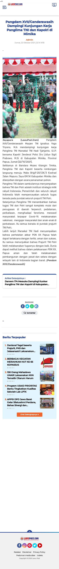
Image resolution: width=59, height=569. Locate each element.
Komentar (29, 313)
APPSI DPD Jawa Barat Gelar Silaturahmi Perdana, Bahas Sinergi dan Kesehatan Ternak (21, 402)
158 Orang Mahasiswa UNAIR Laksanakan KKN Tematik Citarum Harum (20, 375)
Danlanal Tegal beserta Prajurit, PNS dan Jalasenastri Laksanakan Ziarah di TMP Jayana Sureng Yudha (20, 348)
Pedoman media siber (25, 555)
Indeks (40, 555)
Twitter (36, 546)
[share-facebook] (23, 306)
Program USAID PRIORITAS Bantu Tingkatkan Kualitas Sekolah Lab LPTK (22, 388)
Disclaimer (26, 552)
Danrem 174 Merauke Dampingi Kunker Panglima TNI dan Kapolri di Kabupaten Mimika (26, 283)
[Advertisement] (29, 495)
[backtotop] (29, 532)
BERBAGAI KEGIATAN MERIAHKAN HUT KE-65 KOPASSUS (20, 361)
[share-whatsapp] (32, 306)
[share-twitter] (27, 306)
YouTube (42, 546)
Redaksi (17, 552)
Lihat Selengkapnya (29, 414)
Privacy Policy (39, 552)
